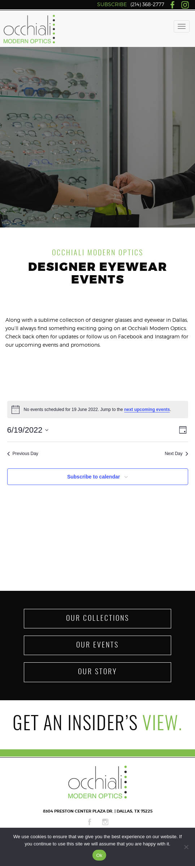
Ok (99, 855)
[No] (186, 846)
